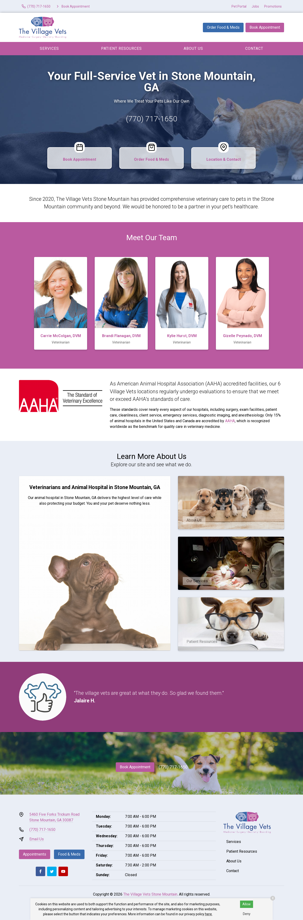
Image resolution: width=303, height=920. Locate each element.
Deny (246, 914)
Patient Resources (121, 48)
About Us (193, 48)
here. (209, 914)
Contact (254, 48)
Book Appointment (265, 27)
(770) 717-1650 (151, 118)
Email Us (36, 839)
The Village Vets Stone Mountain (150, 894)
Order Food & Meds (223, 27)
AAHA (230, 421)
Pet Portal (239, 6)
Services (49, 48)
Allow (246, 904)
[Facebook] (40, 871)
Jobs (255, 6)
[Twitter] (52, 871)
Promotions (273, 6)
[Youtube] (63, 871)
